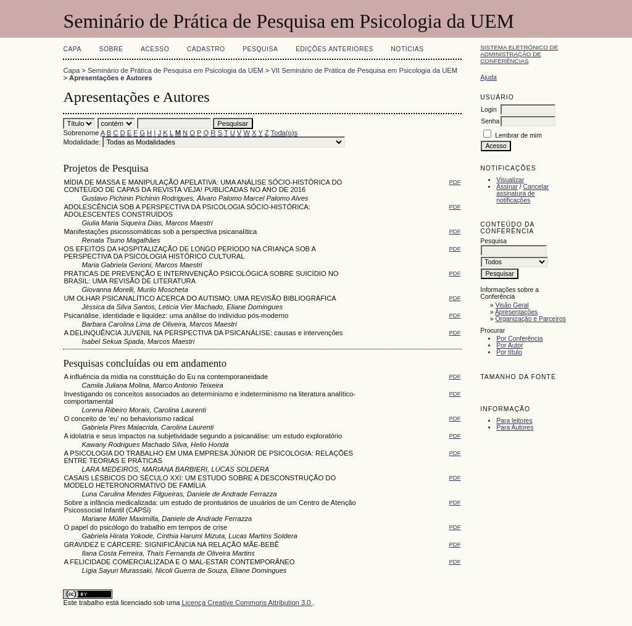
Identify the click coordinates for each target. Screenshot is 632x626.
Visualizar (510, 180)
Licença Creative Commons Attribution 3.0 (247, 602)
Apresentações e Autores (110, 77)
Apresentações (516, 312)
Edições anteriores (334, 49)
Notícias (407, 49)
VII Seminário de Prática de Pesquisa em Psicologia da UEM (364, 70)
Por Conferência (519, 338)
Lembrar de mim (518, 135)
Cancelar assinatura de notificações (522, 193)
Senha (490, 121)
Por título (509, 352)
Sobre (111, 49)
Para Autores (514, 427)
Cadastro (206, 49)
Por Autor (509, 345)
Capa (72, 49)
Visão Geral (512, 305)
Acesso (155, 49)
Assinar (507, 186)
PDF (455, 181)
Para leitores (514, 420)
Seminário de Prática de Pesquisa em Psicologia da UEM (176, 70)
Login (488, 109)
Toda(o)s (284, 132)
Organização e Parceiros (531, 318)
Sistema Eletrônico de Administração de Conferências (519, 54)
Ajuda (488, 77)
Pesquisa (260, 49)
